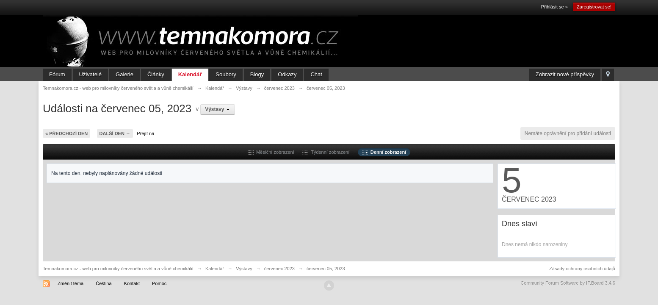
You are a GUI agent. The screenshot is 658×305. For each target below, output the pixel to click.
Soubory (226, 74)
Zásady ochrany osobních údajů (582, 268)
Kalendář (190, 74)
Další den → (115, 133)
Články (155, 74)
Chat (316, 74)
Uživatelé (90, 74)
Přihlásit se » (554, 6)
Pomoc (159, 283)
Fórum (57, 74)
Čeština (103, 283)
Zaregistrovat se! (594, 6)
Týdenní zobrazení (325, 152)
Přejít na (145, 133)
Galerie (124, 74)
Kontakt (132, 283)
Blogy (257, 74)
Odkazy (287, 74)
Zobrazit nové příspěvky (565, 74)
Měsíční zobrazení (271, 152)
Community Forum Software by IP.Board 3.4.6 (567, 283)
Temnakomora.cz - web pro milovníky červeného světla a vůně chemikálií (118, 268)
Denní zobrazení (384, 152)
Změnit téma (70, 283)
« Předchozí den (66, 133)
